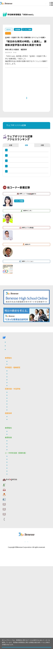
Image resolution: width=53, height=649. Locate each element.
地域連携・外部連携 (15, 467)
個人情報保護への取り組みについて (22, 624)
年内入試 (11, 503)
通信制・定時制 (14, 470)
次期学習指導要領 (14, 446)
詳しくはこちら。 (20, 641)
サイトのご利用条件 (15, 585)
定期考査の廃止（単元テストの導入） (22, 476)
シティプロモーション (16, 530)
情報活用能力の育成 (15, 551)
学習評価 (11, 479)
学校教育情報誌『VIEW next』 (20, 423)
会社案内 (41, 624)
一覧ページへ (26, 124)
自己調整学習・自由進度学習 (19, 488)
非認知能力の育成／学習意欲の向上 (21, 494)
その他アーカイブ (45, 22)
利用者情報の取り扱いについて (20, 594)
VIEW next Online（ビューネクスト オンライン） (16, 416)
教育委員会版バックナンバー (34, 22)
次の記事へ (41, 124)
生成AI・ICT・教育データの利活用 (21, 491)
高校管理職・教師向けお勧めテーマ (20, 440)
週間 (26, 179)
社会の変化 (12, 449)
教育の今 (10, 576)
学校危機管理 (13, 461)
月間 (42, 179)
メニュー (49, 6)
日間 (10, 179)
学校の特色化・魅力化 (16, 458)
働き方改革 (12, 455)
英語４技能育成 (14, 482)
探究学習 (11, 485)
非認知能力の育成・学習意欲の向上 (21, 548)
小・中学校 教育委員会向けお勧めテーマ (22, 509)
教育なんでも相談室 (15, 571)
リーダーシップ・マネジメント (20, 533)
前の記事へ (11, 124)
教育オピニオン (13, 567)
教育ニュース (16, 562)
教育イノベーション (15, 580)
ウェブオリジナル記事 (9, 22)
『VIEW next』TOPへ (44, 14)
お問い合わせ (12, 598)
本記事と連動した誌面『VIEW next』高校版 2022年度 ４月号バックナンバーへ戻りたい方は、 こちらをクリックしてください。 (27, 108)
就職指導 (11, 500)
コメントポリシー (14, 589)
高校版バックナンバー (22, 22)
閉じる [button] (26, 645)
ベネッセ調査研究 (14, 518)
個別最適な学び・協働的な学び (20, 554)
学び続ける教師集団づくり (18, 464)
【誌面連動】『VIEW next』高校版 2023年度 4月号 (22, 33)
